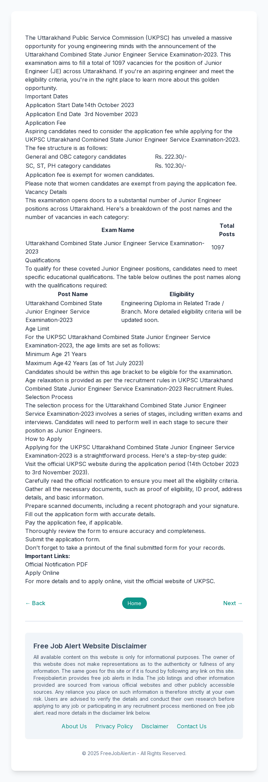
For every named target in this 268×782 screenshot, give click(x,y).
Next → (233, 603)
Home (134, 603)
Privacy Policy (114, 726)
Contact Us (192, 726)
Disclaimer (155, 726)
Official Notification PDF (56, 564)
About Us (74, 726)
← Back (35, 603)
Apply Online (42, 572)
